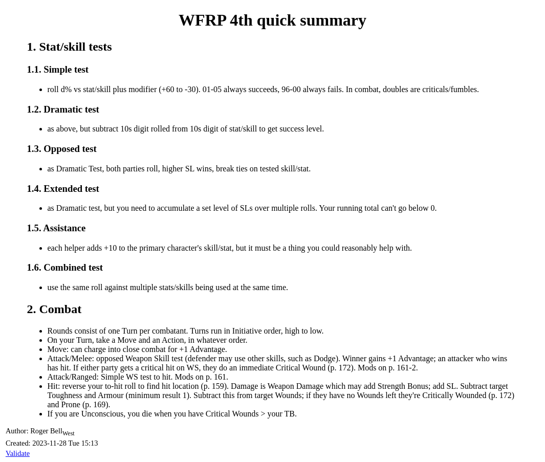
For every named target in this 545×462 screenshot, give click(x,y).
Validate (18, 453)
